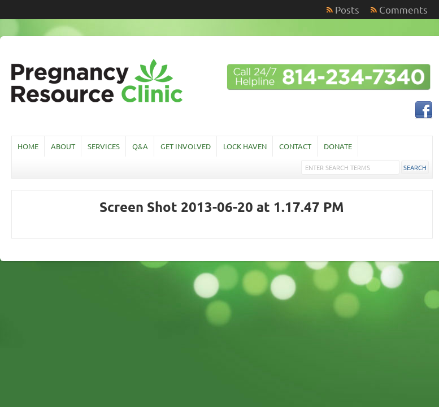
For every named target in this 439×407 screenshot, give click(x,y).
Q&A (140, 146)
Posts (347, 9)
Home (28, 146)
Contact (295, 146)
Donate (338, 146)
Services (104, 146)
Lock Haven (245, 146)
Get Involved (185, 146)
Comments (403, 9)
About (63, 146)
